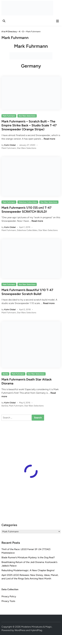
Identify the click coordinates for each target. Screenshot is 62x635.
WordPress (20, 630)
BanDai (5, 374)
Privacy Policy (8, 596)
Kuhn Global (10, 145)
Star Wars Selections (27, 116)
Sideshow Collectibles (28, 202)
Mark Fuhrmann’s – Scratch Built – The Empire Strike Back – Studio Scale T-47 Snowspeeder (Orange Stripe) (29, 125)
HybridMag (36, 630)
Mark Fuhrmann (9, 116)
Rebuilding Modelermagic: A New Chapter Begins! (28, 570)
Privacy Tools (8, 601)
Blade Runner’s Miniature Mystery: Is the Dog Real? (28, 557)
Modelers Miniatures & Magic (36, 626)
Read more (49, 138)
